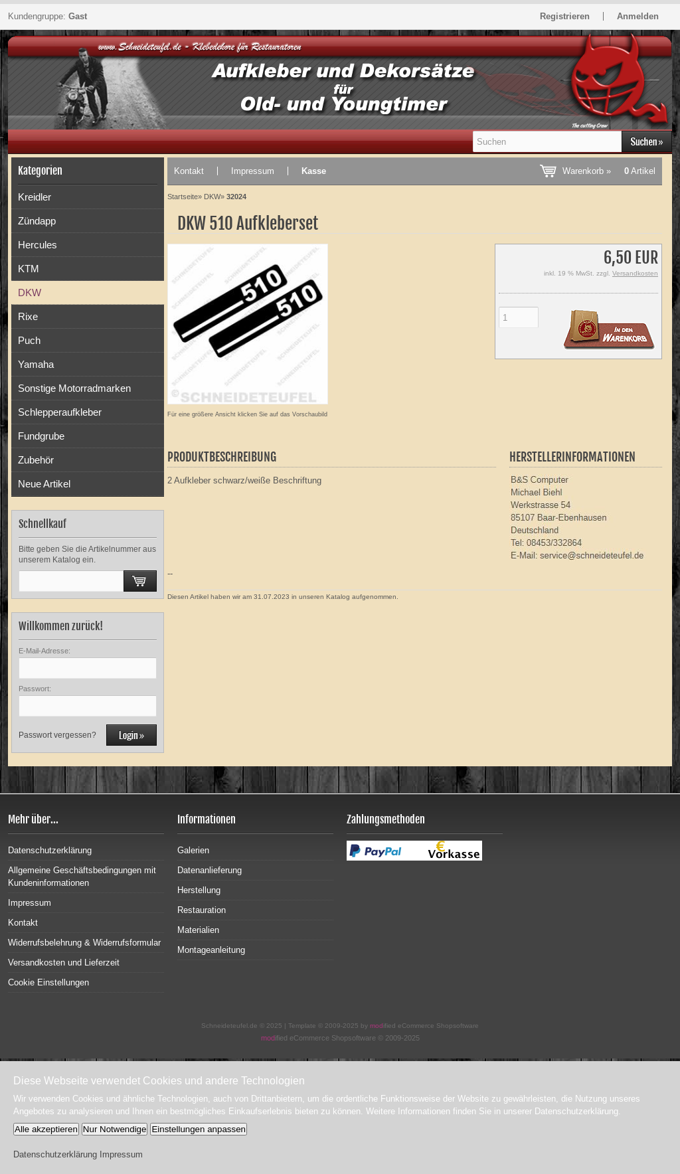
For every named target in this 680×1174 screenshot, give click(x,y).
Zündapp (37, 220)
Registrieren (565, 16)
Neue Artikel (44, 483)
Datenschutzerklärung (50, 850)
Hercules (37, 244)
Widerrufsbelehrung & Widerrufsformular (84, 943)
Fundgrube (41, 436)
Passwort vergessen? (57, 735)
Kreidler (34, 197)
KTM (28, 268)
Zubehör (36, 459)
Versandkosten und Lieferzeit (64, 962)
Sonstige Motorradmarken (74, 388)
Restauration (201, 910)
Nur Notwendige (115, 1129)
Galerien (193, 850)
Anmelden (638, 16)
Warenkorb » (608, 171)
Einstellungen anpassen (198, 1129)
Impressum (252, 171)
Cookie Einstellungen (48, 982)
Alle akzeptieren (46, 1129)
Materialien (198, 930)
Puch (29, 340)
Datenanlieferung (209, 870)
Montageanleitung (211, 950)
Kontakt (189, 171)
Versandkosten (635, 273)
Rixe (28, 316)
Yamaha (36, 364)
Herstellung (198, 890)
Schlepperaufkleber (60, 412)
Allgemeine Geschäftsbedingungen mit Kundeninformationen (82, 876)
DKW (29, 292)
